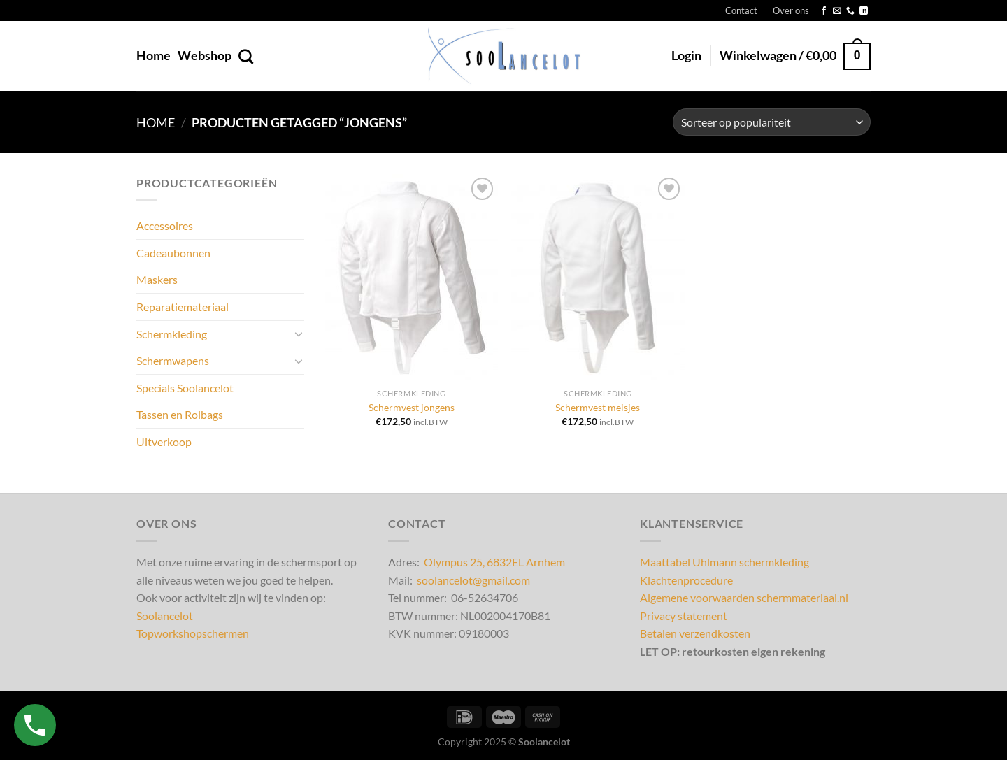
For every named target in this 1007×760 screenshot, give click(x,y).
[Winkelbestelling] (772, 122)
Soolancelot (164, 615)
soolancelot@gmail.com (473, 580)
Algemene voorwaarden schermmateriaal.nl (744, 597)
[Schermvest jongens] (411, 277)
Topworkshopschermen (192, 633)
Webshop (204, 55)
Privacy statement (683, 615)
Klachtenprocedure (686, 580)
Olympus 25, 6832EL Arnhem (494, 561)
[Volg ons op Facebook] (824, 11)
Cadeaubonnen (173, 252)
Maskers (157, 280)
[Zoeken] (245, 56)
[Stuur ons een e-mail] (837, 11)
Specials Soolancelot (185, 387)
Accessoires (164, 226)
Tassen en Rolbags (179, 415)
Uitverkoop (164, 441)
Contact (741, 10)
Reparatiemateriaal (182, 306)
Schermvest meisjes (597, 407)
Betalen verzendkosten (695, 633)
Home (153, 55)
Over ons (791, 10)
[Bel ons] (850, 11)
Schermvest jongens (412, 407)
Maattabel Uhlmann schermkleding (724, 561)
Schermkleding (171, 333)
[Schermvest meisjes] (597, 277)
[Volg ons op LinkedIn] (863, 11)
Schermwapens (172, 360)
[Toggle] (298, 334)
